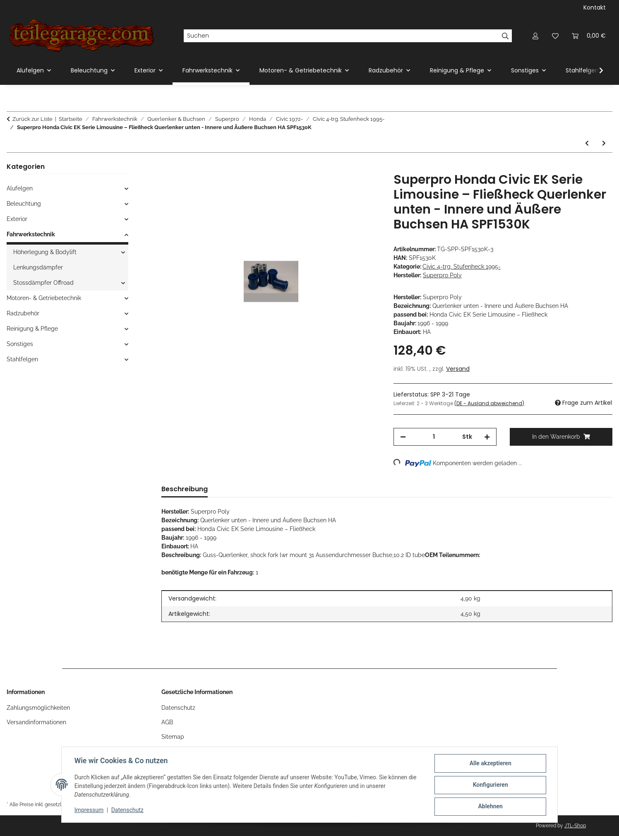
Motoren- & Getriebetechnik (44, 298)
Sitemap (172, 736)
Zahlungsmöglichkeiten (38, 707)
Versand (458, 369)
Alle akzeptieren (490, 763)
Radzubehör (23, 313)
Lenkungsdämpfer (38, 267)
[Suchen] (341, 36)
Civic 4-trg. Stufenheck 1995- (461, 266)
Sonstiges (20, 344)
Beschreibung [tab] (184, 489)
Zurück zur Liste (32, 119)
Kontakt (594, 7)
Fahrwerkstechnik (31, 234)
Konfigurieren (489, 785)
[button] (535, 36)
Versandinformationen (36, 722)
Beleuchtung (24, 203)
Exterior (17, 219)
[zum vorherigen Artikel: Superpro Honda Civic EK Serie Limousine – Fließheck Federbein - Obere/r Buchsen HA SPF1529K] (586, 143)
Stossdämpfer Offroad (43, 282)
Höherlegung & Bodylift (45, 252)
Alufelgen (20, 188)
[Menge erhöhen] (487, 436)
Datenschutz (128, 810)
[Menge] (434, 436)
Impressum (89, 810)
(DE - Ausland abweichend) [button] (489, 403)
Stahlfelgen (22, 359)
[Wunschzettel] (555, 36)
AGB (167, 722)
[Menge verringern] (403, 436)
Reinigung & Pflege (32, 328)
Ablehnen (489, 806)
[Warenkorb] (588, 36)
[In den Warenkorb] (168, 167)
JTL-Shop (575, 826)
